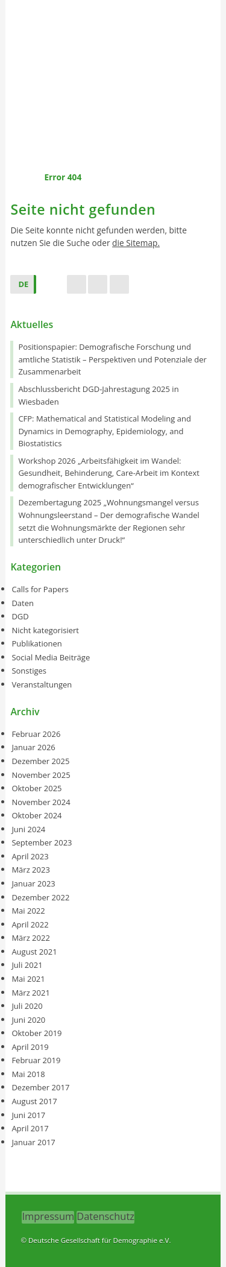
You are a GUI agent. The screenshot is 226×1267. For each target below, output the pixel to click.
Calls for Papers (39, 589)
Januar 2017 (33, 1142)
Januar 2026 (33, 747)
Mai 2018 (28, 1074)
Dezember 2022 (40, 897)
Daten (22, 603)
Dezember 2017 (40, 1087)
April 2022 (29, 924)
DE (23, 284)
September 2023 (41, 842)
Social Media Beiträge (50, 657)
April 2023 (29, 856)
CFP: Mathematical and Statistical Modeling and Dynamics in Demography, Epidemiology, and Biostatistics (104, 431)
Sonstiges (28, 670)
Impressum (48, 1216)
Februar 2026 (35, 733)
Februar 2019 (35, 1060)
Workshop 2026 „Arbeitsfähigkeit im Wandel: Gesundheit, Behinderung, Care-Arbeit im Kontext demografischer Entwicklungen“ (108, 473)
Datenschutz (105, 1216)
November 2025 (40, 774)
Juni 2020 (28, 1019)
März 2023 (30, 869)
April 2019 (29, 1046)
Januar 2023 (33, 883)
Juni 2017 (28, 1115)
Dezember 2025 (40, 761)
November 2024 (40, 802)
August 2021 (34, 951)
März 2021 (30, 992)
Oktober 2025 (36, 788)
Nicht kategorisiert (45, 630)
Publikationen (36, 643)
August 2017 (34, 1101)
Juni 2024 (28, 829)
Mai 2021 (28, 978)
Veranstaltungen (41, 684)
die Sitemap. (136, 242)
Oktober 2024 (36, 815)
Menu (112, 146)
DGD (19, 616)
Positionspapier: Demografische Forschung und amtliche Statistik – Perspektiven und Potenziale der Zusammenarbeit (112, 359)
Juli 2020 (26, 1005)
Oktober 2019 (36, 1033)
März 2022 (30, 937)
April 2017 (29, 1128)
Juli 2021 (26, 964)
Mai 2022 (28, 910)
